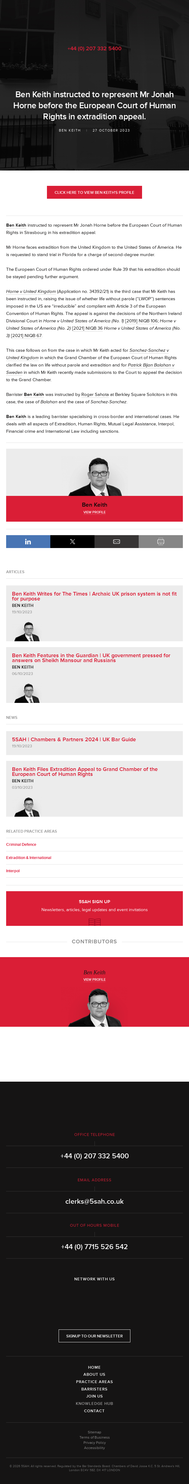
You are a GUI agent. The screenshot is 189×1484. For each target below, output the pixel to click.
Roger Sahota (95, 394)
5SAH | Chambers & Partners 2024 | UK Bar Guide (74, 739)
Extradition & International (28, 857)
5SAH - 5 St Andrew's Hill (94, 19)
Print (161, 541)
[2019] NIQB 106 (141, 321)
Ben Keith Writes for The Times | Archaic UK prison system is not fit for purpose (94, 596)
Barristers (94, 1389)
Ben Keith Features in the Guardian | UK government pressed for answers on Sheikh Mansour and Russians (91, 658)
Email (116, 541)
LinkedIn (28, 541)
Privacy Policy (94, 1442)
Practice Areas (94, 1381)
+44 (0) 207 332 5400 (95, 48)
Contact (94, 1411)
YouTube (112, 1295)
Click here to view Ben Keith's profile (94, 192)
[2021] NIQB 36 (87, 328)
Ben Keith (70, 130)
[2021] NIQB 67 (26, 336)
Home (94, 1367)
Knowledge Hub (94, 1403)
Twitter (94, 1295)
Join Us (94, 1396)
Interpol (13, 871)
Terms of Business (94, 1437)
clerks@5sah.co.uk (94, 1201)
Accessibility (94, 1448)
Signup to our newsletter (94, 1336)
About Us (94, 1374)
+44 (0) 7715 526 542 (94, 1247)
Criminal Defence (21, 844)
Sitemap (94, 1432)
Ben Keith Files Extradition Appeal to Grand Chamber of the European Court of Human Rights (85, 771)
